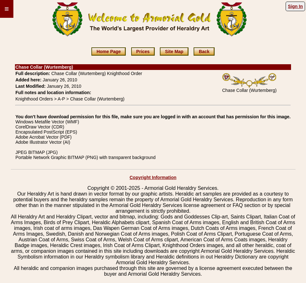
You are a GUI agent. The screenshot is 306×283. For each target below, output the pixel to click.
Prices (143, 51)
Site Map (174, 51)
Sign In (295, 6)
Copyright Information (153, 177)
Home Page (108, 51)
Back (204, 51)
